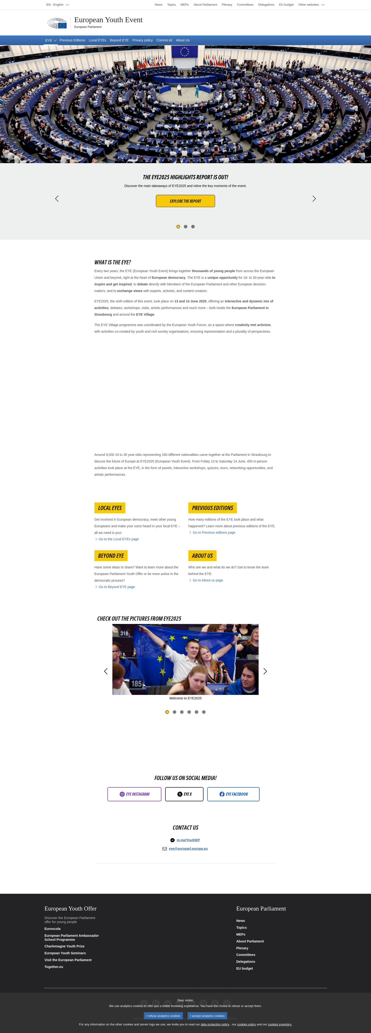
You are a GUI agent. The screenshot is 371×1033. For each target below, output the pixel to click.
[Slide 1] (178, 226)
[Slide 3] (193, 226)
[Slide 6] (204, 712)
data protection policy (215, 1024)
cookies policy (246, 1024)
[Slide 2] (185, 226)
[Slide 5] (196, 712)
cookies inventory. (280, 1024)
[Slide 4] (189, 712)
